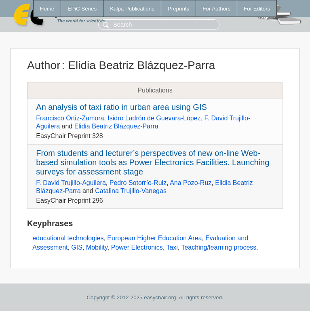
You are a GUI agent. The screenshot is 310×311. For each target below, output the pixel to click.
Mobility (97, 247)
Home (47, 9)
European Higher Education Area (154, 238)
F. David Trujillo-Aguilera (71, 182)
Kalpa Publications (132, 9)
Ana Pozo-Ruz (190, 182)
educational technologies (67, 238)
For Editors (257, 9)
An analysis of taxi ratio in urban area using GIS (121, 107)
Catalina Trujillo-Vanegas (131, 190)
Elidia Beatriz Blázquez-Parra (116, 126)
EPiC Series (82, 9)
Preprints (178, 9)
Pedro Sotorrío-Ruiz (138, 182)
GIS (76, 247)
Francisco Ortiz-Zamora (70, 118)
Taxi (171, 247)
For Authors (216, 9)
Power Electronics (137, 247)
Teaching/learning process (218, 247)
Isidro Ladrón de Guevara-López (154, 118)
